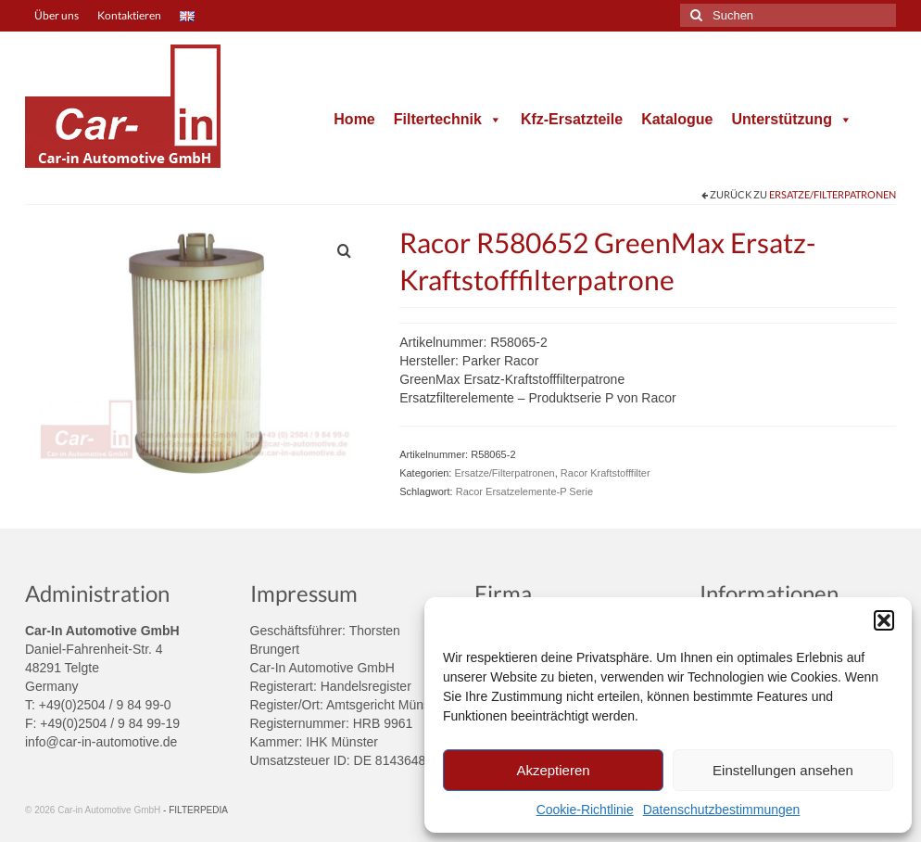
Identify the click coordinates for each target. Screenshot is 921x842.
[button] (884, 620)
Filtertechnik (448, 119)
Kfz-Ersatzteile (572, 119)
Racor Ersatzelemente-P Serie (524, 491)
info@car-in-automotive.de (101, 741)
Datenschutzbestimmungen (722, 809)
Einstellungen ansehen (783, 770)
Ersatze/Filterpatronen (832, 194)
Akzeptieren (552, 770)
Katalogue (677, 119)
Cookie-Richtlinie (585, 809)
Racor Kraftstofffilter (605, 472)
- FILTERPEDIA (195, 810)
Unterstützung (791, 119)
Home (354, 119)
